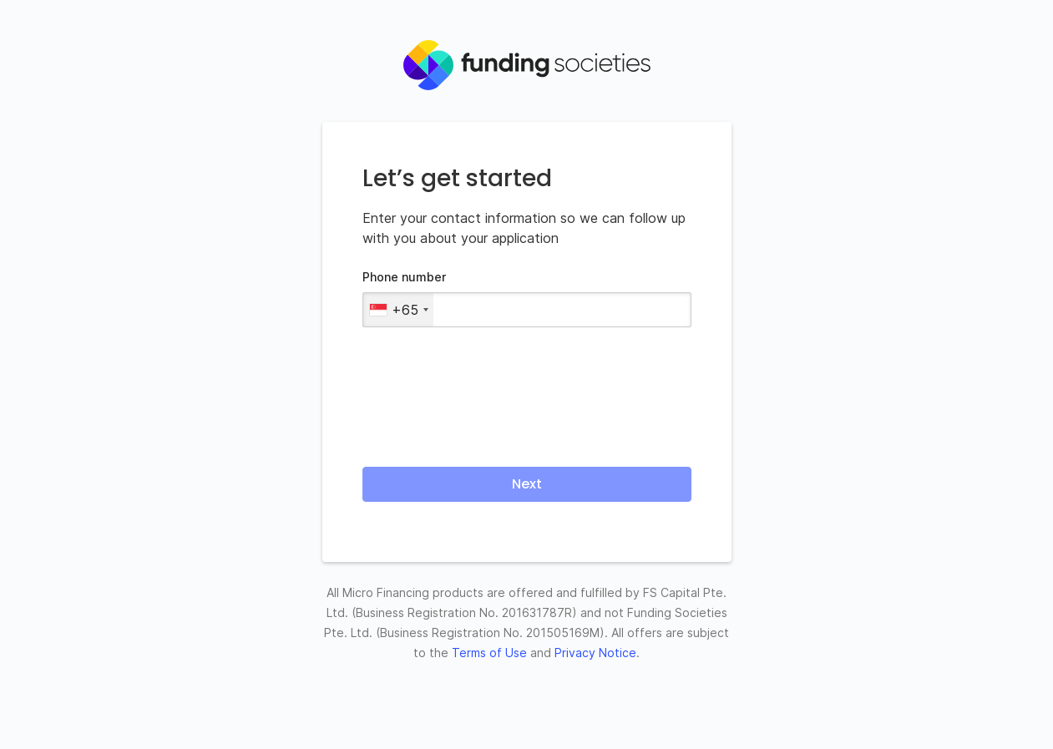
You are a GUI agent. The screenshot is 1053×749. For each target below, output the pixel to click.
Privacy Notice (595, 652)
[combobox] (398, 309)
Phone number (404, 277)
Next (527, 483)
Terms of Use (489, 652)
